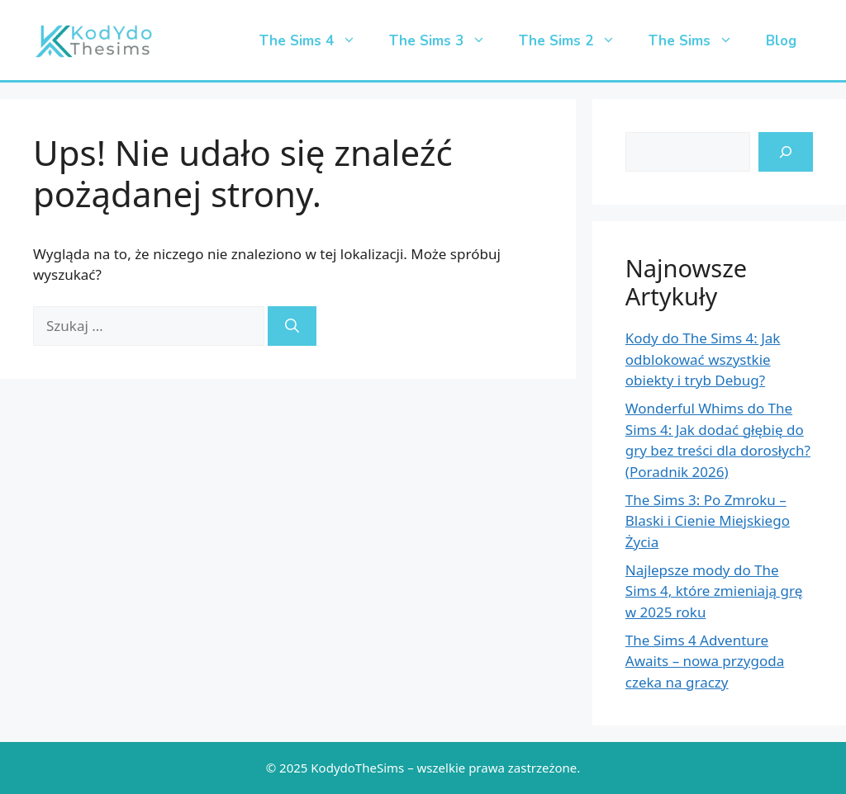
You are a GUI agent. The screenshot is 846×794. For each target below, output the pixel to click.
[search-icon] (785, 152)
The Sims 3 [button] (445, 41)
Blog (781, 40)
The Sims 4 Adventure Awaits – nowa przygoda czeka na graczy (704, 661)
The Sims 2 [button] (575, 41)
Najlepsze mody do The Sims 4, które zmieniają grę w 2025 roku (713, 590)
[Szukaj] (292, 326)
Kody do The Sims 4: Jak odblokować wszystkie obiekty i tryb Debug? (703, 359)
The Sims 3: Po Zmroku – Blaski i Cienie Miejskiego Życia (707, 520)
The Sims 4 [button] (316, 41)
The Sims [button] (699, 41)
